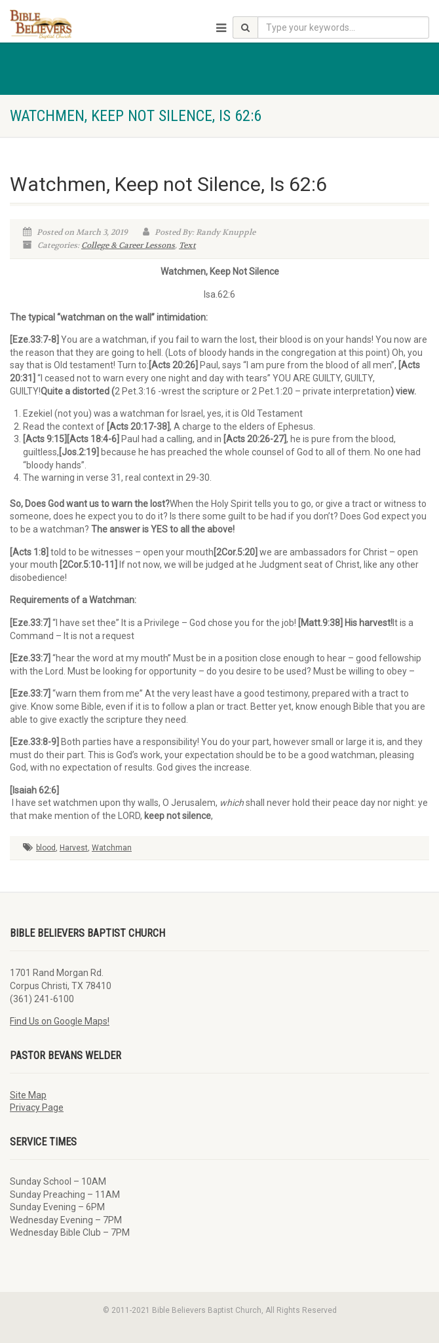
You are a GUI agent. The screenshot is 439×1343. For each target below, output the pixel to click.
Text (187, 245)
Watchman (112, 847)
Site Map (28, 1095)
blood (46, 847)
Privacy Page (37, 1107)
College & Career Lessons (128, 245)
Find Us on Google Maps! (59, 1021)
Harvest (74, 847)
